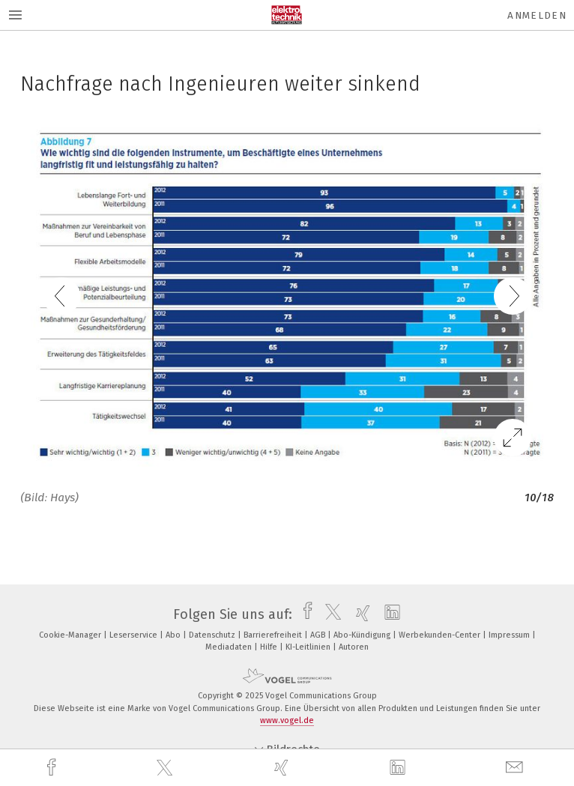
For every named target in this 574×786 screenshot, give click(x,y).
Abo (174, 635)
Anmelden (537, 15)
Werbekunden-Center (441, 635)
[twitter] (166, 768)
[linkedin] (399, 768)
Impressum (510, 635)
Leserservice (134, 635)
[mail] (516, 767)
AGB (318, 635)
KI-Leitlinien (309, 647)
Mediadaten (229, 647)
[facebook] (53, 767)
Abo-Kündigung (363, 635)
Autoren (354, 647)
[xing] (283, 767)
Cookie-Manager (71, 635)
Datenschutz (213, 635)
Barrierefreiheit (274, 635)
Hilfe (270, 647)
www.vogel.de (287, 720)
